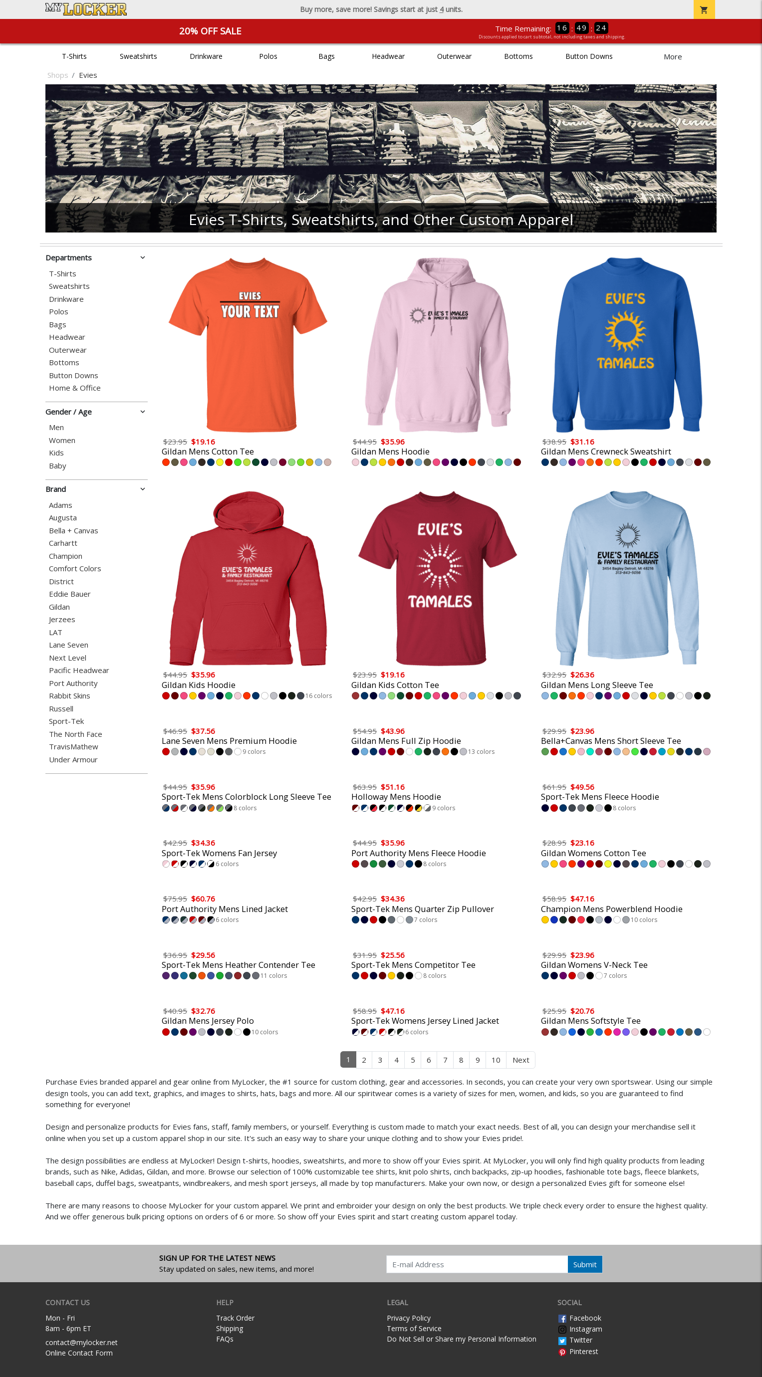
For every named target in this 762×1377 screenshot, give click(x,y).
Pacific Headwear (79, 670)
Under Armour (73, 759)
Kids (56, 453)
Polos (268, 56)
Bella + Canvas (73, 530)
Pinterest (577, 1351)
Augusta (63, 517)
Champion (65, 556)
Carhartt (63, 543)
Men (56, 427)
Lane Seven (68, 645)
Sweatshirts (138, 56)
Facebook (579, 1318)
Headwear (388, 56)
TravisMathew (73, 746)
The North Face (75, 734)
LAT (55, 632)
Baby (57, 465)
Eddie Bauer (70, 594)
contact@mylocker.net (81, 1342)
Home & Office (75, 388)
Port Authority (73, 683)
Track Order (235, 1318)
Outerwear (454, 56)
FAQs (225, 1339)
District (61, 581)
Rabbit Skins (69, 695)
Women (62, 440)
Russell (61, 708)
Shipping (229, 1328)
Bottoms (518, 56)
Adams (60, 505)
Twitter (574, 1340)
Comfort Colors (75, 568)
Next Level (67, 658)
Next (520, 1060)
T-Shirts (74, 56)
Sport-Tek (66, 721)
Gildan (59, 607)
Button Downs (589, 56)
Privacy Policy (409, 1318)
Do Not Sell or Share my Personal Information (461, 1339)
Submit (585, 1264)
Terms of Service (414, 1328)
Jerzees (62, 619)
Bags (326, 56)
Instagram (579, 1329)
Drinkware (206, 56)
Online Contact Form (79, 1353)
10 (496, 1060)
